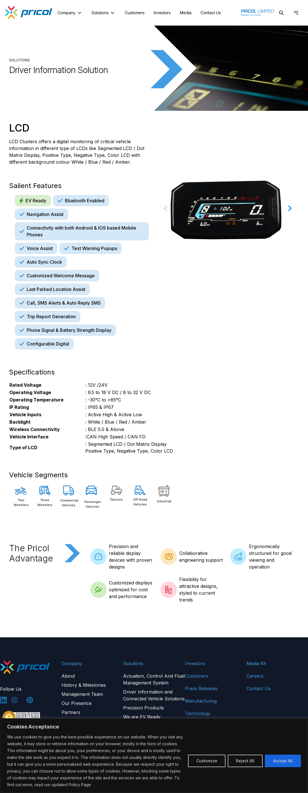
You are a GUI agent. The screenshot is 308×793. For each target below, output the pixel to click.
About (68, 676)
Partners (71, 712)
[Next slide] (289, 208)
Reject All (245, 760)
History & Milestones (84, 685)
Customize (206, 760)
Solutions (104, 13)
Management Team (82, 694)
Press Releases (201, 688)
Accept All (283, 760)
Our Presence (77, 703)
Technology (197, 713)
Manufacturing (201, 701)
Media (185, 12)
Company (70, 13)
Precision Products (143, 708)
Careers (254, 676)
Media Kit (256, 663)
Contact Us (211, 12)
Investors (162, 12)
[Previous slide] (165, 208)
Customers (135, 12)
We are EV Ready (142, 717)
